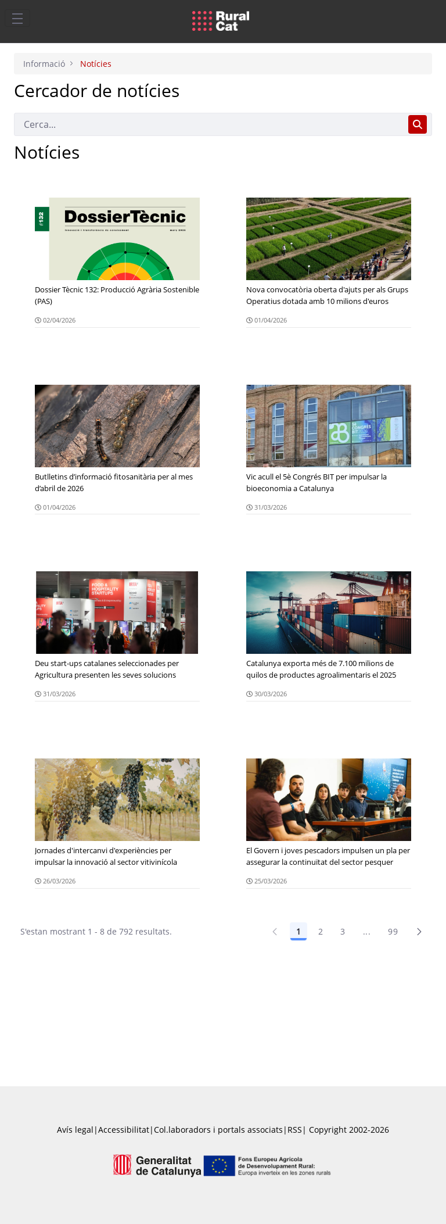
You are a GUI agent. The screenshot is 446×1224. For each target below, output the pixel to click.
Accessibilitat (123, 1129)
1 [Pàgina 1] (298, 931)
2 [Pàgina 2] (320, 931)
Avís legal (75, 1129)
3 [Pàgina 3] (342, 931)
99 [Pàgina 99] (393, 931)
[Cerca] (209, 124)
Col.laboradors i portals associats (218, 1129)
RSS (294, 1129)
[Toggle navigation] (17, 18)
